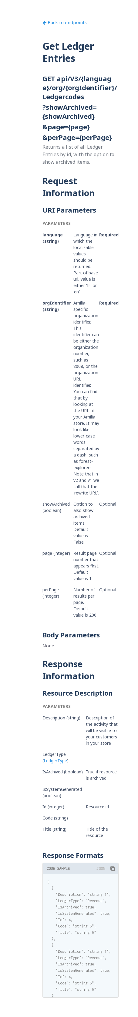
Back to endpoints (64, 22)
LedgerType (55, 760)
